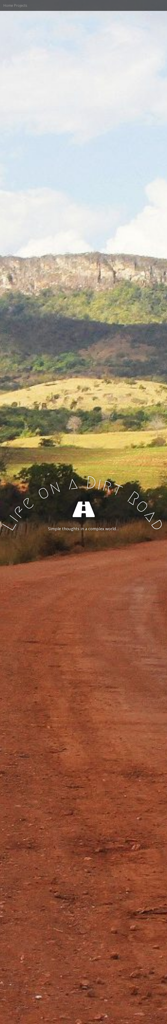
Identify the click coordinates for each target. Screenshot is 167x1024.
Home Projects (15, 5)
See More (83, 546)
